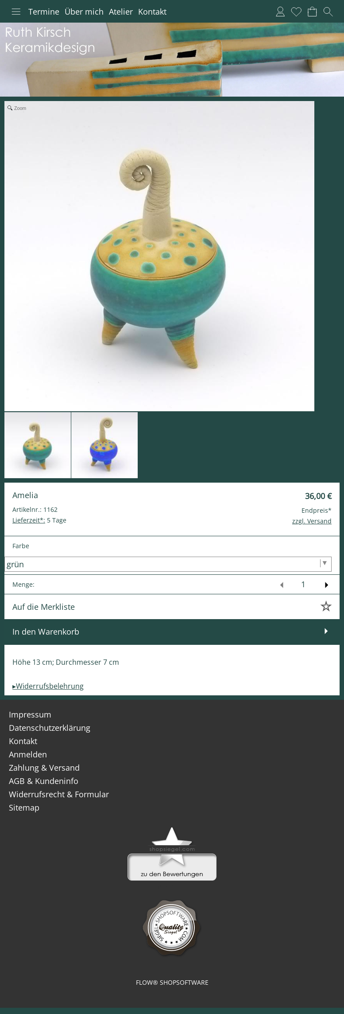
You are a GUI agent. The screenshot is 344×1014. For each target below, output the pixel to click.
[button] (16, 11)
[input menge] (303, 584)
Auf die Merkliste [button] (43, 606)
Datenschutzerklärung (49, 727)
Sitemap (24, 807)
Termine (43, 11)
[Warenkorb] (312, 11)
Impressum (30, 714)
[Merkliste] (296, 11)
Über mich (84, 11)
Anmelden (28, 754)
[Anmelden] (280, 11)
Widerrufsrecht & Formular (59, 794)
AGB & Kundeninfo (43, 781)
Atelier (121, 11)
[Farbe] (168, 564)
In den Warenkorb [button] (45, 631)
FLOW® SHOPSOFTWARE (172, 982)
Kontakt (152, 11)
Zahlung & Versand (44, 767)
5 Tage (39, 520)
